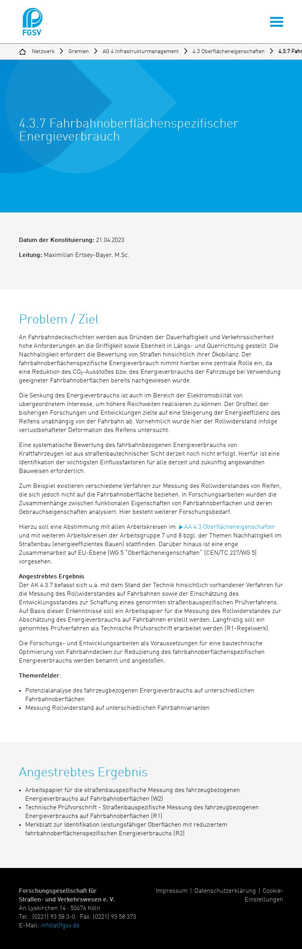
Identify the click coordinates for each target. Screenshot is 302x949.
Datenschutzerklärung (225, 891)
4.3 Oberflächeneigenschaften (229, 51)
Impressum (172, 891)
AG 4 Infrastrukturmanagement (141, 51)
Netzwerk (43, 51)
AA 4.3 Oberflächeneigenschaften (229, 527)
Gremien (78, 51)
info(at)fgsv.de (60, 926)
